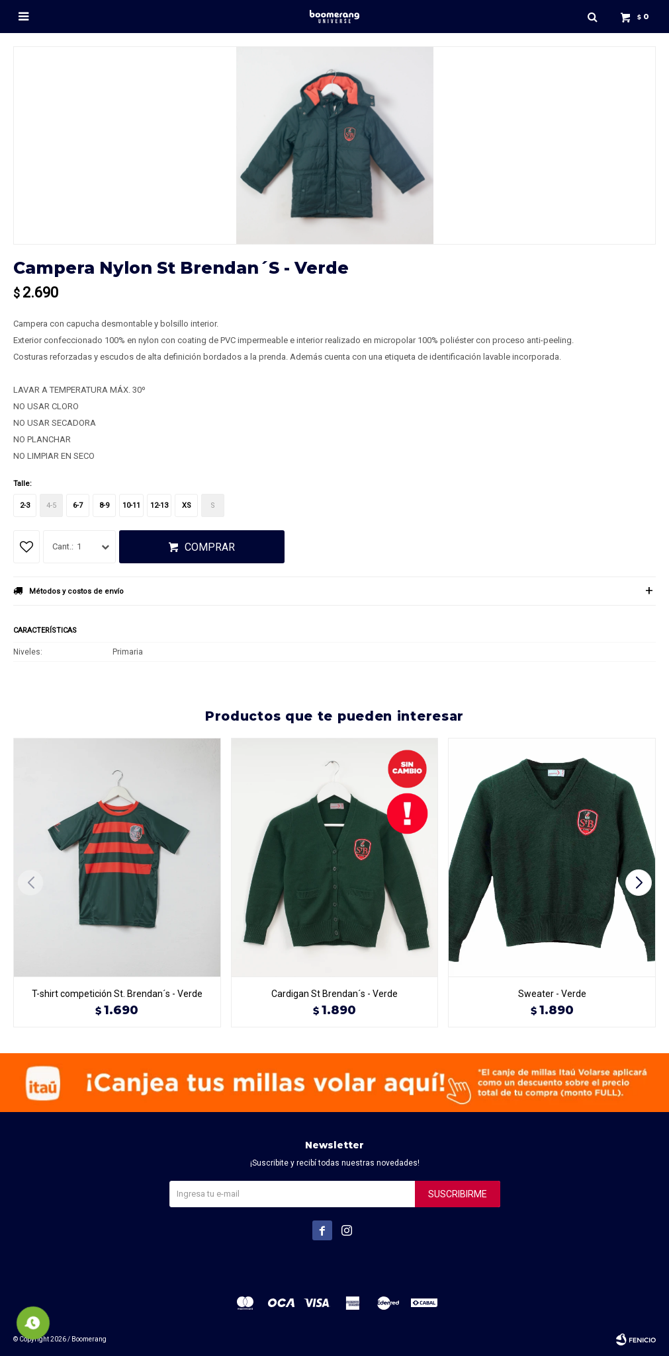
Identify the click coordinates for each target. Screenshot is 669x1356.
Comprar (210, 547)
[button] (640, 882)
